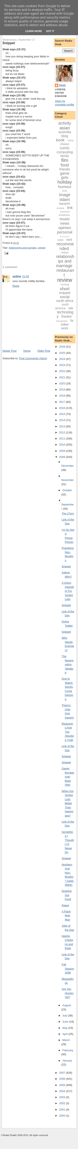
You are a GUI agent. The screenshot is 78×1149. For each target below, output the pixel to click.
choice (64, 144)
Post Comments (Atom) (33, 358)
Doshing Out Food (67, 895)
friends (64, 169)
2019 (62, 389)
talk (70, 308)
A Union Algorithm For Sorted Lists (68, 591)
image (64, 194)
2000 (62, 1115)
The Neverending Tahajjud (68, 664)
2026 (62, 346)
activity (64, 123)
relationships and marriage (22, 247)
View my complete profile (64, 102)
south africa (64, 301)
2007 (62, 1072)
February (67, 1050)
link (70, 208)
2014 (62, 420)
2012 (62, 432)
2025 (62, 352)
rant (69, 239)
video (65, 324)
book (60, 140)
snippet (41, 247)
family (64, 156)
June (65, 1021)
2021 (62, 377)
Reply (15, 285)
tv (71, 320)
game (64, 173)
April (65, 1034)
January (67, 1060)
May (65, 1027)
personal (64, 232)
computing (65, 152)
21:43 (25, 276)
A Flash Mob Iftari (66, 915)
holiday (64, 182)
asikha (16, 276)
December (67, 465)
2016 (62, 408)
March (66, 1040)
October (67, 490)
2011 (62, 438)
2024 (62, 359)
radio (60, 239)
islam (65, 199)
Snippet (8, 43)
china (70, 140)
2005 (62, 1085)
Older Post (43, 350)
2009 (62, 450)
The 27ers (68, 513)
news (64, 223)
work (64, 328)
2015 (62, 414)
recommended (65, 246)
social (64, 297)
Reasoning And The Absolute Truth (68, 732)
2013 (62, 426)
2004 (62, 1091)
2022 (62, 371)
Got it (50, 31)
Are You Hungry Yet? (68, 993)
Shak (62, 85)
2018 (62, 395)
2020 (62, 383)
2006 (62, 1078)
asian (64, 127)
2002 (62, 1103)
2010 (62, 444)
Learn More (33, 31)
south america (62, 306)
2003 (62, 1097)
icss (64, 190)
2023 (62, 365)
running (65, 284)
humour (64, 186)
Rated (65, 905)
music (64, 219)
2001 (62, 1109)
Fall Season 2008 (68, 968)
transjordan (62, 321)
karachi (64, 203)
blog (64, 136)
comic (65, 148)
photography (64, 236)
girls (64, 177)
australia (64, 132)
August (66, 1005)
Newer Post (9, 350)
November (67, 480)
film (64, 160)
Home (27, 350)
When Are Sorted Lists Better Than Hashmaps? (68, 803)
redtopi (65, 252)
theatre (66, 316)
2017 (62, 401)
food (65, 165)
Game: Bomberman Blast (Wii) (68, 776)
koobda (60, 208)
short (65, 288)
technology (65, 314)
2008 (62, 457)
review (64, 280)
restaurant (65, 272)
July (65, 1015)
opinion (64, 227)
